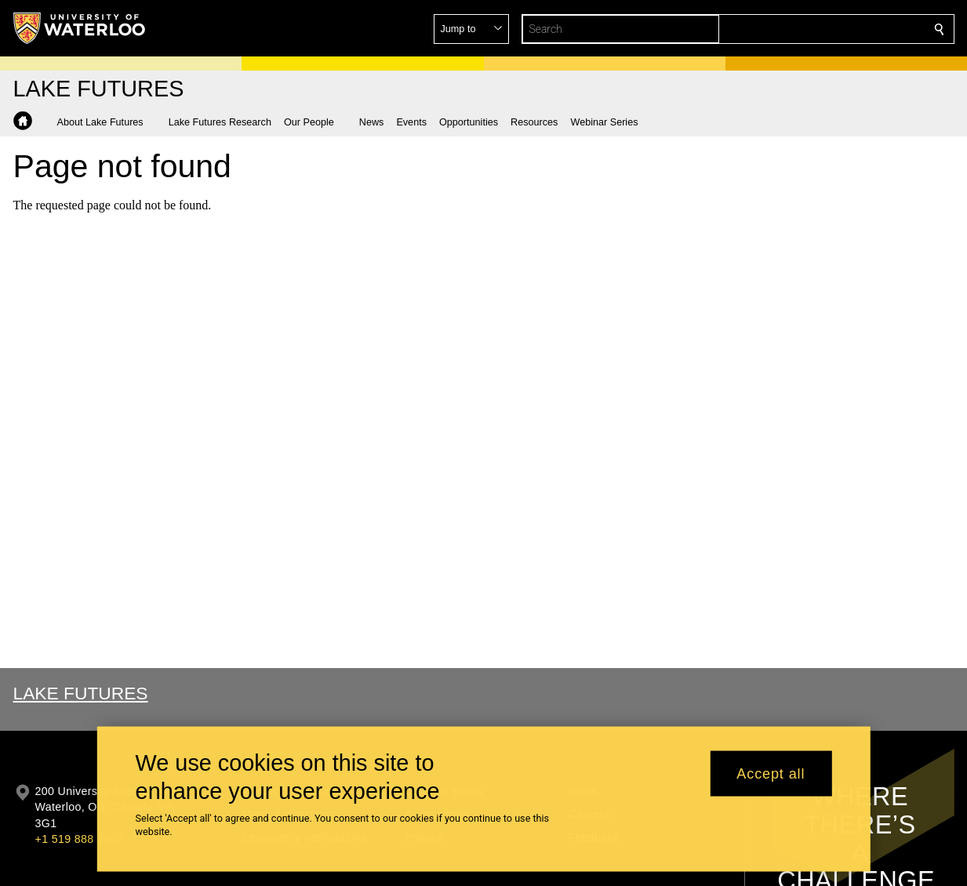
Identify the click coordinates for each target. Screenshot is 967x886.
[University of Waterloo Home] (80, 28)
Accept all (770, 778)
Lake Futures (80, 693)
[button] (826, 29)
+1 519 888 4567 (79, 839)
